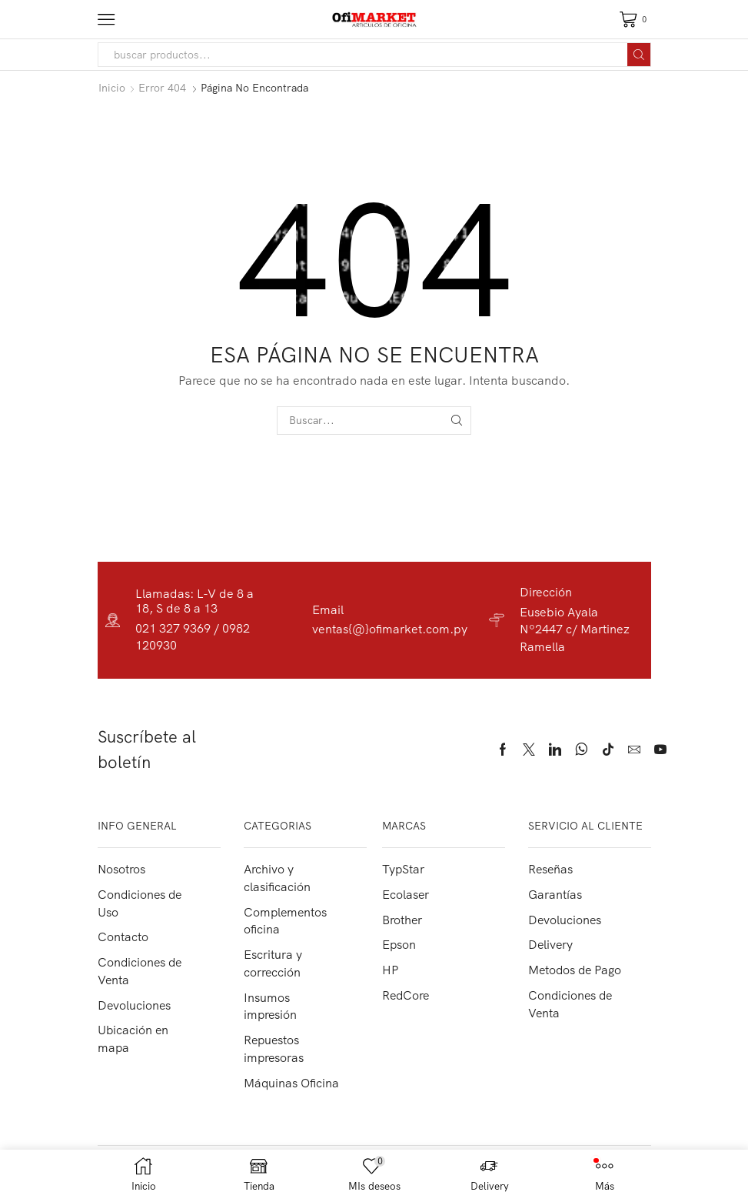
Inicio (111, 88)
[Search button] (638, 54)
